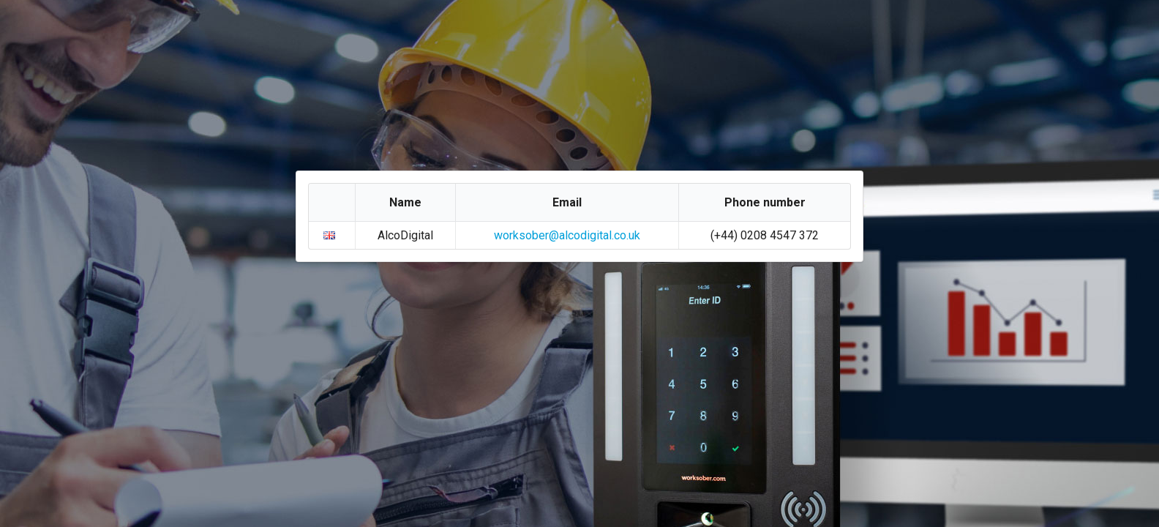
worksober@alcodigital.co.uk (567, 235)
